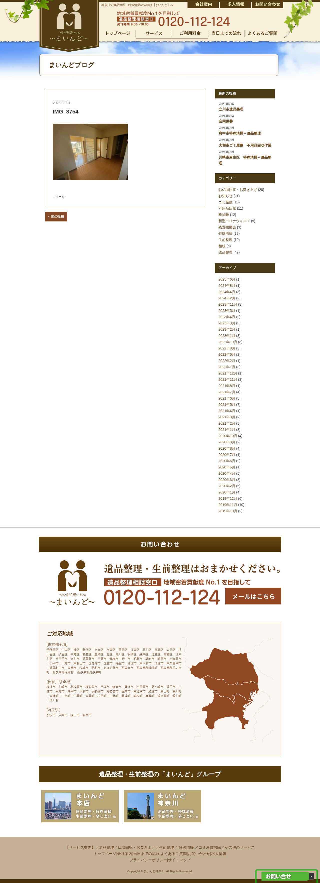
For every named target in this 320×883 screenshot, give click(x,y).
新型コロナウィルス (234, 221)
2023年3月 (226, 323)
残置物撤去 (227, 227)
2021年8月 (226, 386)
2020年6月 (226, 461)
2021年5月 (226, 405)
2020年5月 (226, 467)
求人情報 (218, 853)
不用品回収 (227, 208)
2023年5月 (226, 311)
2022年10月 (227, 342)
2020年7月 (226, 455)
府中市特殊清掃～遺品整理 (240, 133)
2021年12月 (227, 373)
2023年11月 (227, 304)
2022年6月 (226, 354)
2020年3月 (226, 480)
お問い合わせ (199, 853)
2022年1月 (226, 367)
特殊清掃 (225, 233)
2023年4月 (226, 317)
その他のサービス (240, 847)
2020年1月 (226, 492)
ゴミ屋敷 (225, 202)
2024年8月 (226, 286)
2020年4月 (226, 473)
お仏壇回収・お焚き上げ (237, 190)
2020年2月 (226, 486)
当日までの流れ (146, 853)
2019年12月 (227, 498)
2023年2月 (226, 329)
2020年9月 (226, 442)
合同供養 (226, 121)
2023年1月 (226, 336)
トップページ (105, 853)
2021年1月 (226, 430)
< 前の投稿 (56, 216)
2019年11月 (227, 505)
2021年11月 (227, 379)
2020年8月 (226, 448)
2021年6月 (226, 398)
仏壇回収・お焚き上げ (136, 847)
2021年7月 (226, 392)
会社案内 (124, 853)
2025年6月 (226, 279)
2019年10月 (227, 511)
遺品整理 (225, 252)
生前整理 (225, 240)
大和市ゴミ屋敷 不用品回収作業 (245, 145)
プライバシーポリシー (148, 860)
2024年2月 (226, 298)
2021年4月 (226, 411)
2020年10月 (227, 436)
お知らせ (225, 196)
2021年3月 (226, 417)
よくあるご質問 (173, 853)
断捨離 (223, 215)
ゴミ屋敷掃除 (209, 847)
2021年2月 (226, 423)
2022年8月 (226, 348)
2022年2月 (226, 361)
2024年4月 (226, 292)
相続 (222, 246)
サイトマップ (179, 860)
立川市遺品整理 (231, 109)
